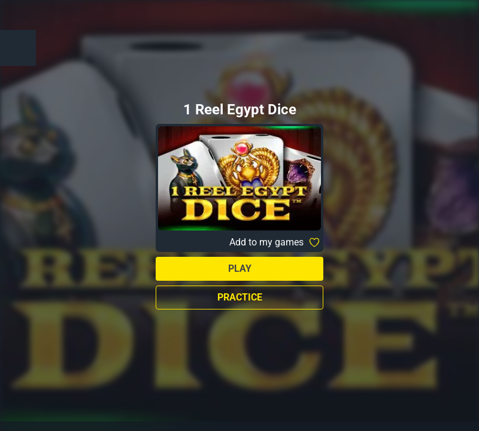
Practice (239, 297)
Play (239, 268)
